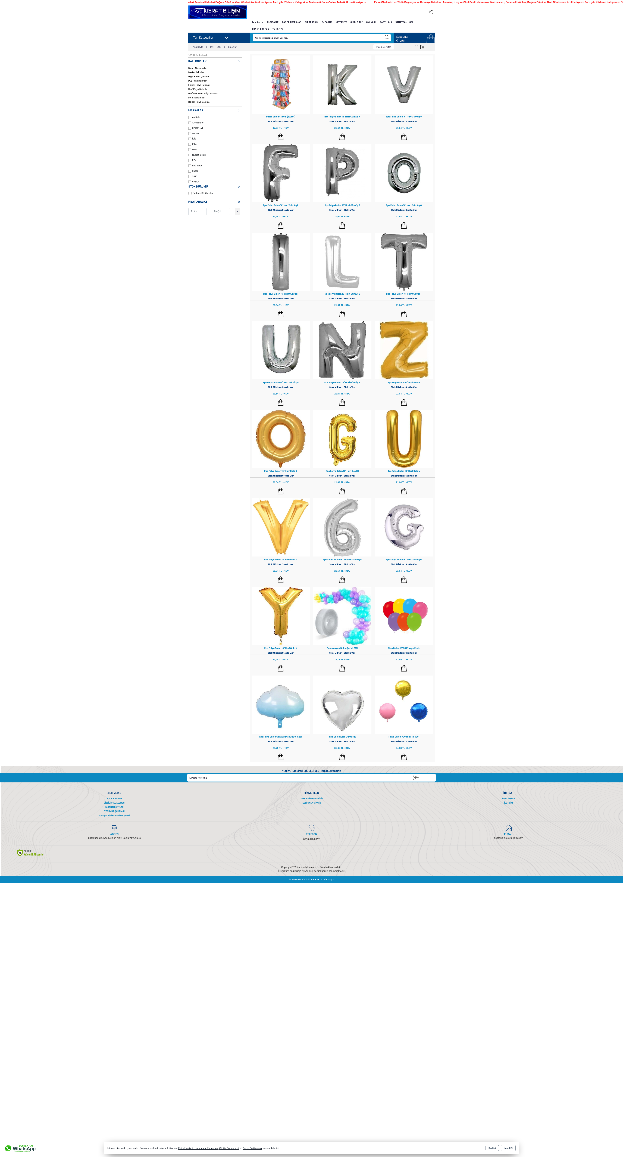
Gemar (193, 133)
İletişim (508, 803)
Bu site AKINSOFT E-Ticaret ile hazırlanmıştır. (311, 879)
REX (192, 160)
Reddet (492, 1148)
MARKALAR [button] (214, 110)
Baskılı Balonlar (196, 72)
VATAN (193, 181)
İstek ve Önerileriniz (311, 798)
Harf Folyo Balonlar (198, 89)
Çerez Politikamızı (252, 1148)
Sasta (193, 171)
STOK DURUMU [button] (214, 186)
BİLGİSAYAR (272, 22)
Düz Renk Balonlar (197, 80)
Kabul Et (508, 1148)
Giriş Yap (429, 12)
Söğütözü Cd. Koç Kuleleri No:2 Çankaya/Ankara (114, 837)
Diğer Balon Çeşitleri (198, 76)
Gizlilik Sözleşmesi (114, 803)
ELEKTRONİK (311, 22)
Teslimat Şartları (114, 811)
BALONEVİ (195, 128)
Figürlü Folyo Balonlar (199, 85)
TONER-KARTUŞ (260, 29)
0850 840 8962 (311, 839)
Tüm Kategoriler (210, 38)
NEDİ (192, 149)
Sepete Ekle (281, 136)
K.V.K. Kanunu (114, 798)
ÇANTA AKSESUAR (291, 22)
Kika (192, 144)
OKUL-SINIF (356, 22)
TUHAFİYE (277, 29)
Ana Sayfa (257, 22)
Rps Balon (195, 165)
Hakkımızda (508, 798)
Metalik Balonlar (196, 97)
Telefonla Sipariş (311, 803)
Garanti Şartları (114, 807)
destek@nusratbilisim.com (508, 837)
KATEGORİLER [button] (214, 60)
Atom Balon (196, 122)
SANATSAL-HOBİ (404, 22)
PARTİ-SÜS (386, 22)
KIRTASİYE (341, 22)
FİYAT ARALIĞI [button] (214, 201)
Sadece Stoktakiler (200, 193)
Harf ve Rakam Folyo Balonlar (203, 93)
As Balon (194, 117)
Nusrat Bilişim (197, 155)
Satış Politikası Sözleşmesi (114, 815)
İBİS (192, 138)
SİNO (193, 176)
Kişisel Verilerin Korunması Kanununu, (198, 1148)
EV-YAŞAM (327, 22)
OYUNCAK (371, 22)
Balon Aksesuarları (197, 68)
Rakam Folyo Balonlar (199, 102)
